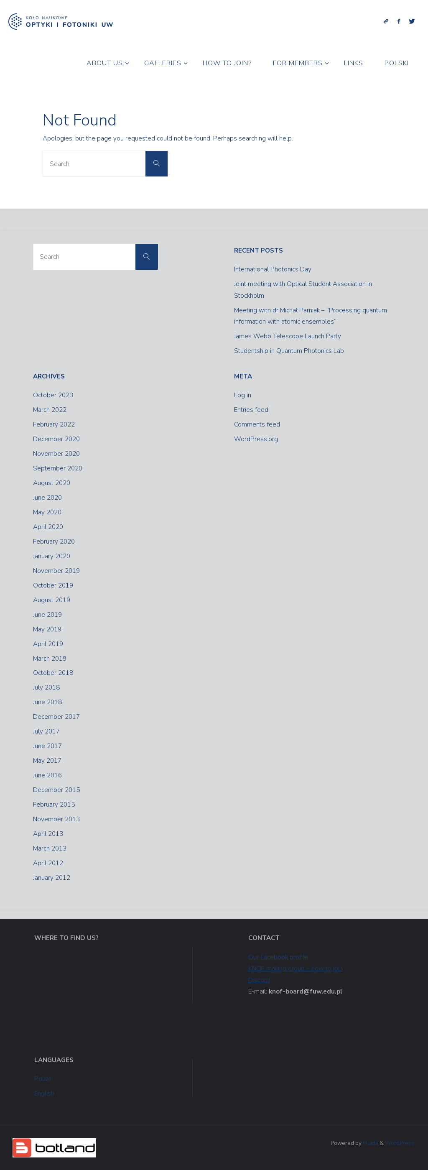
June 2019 (47, 615)
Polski (42, 1079)
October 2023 (53, 395)
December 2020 (56, 439)
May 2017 (47, 760)
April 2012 (48, 863)
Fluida (370, 1143)
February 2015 (54, 804)
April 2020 (48, 527)
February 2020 (54, 541)
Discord (259, 980)
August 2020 (51, 483)
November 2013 (56, 819)
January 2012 (51, 878)
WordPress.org (256, 439)
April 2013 (48, 834)
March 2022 (49, 410)
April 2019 (48, 644)
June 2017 (47, 746)
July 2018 (46, 687)
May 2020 (47, 512)
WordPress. (400, 1143)
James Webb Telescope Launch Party (287, 336)
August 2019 (51, 600)
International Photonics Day (272, 269)
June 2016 (47, 775)
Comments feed (257, 424)
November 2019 (56, 571)
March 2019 (49, 658)
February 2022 (54, 424)
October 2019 (53, 585)
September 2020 (57, 468)
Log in (242, 395)
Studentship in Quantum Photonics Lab (289, 351)
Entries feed (251, 410)
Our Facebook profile (278, 957)
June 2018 (47, 702)
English (44, 1093)
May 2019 (47, 629)
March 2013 (49, 848)
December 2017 (56, 717)
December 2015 (56, 790)
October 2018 (53, 673)
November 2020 (56, 454)
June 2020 (47, 497)
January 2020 (51, 556)
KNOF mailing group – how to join (295, 968)
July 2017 (46, 731)
